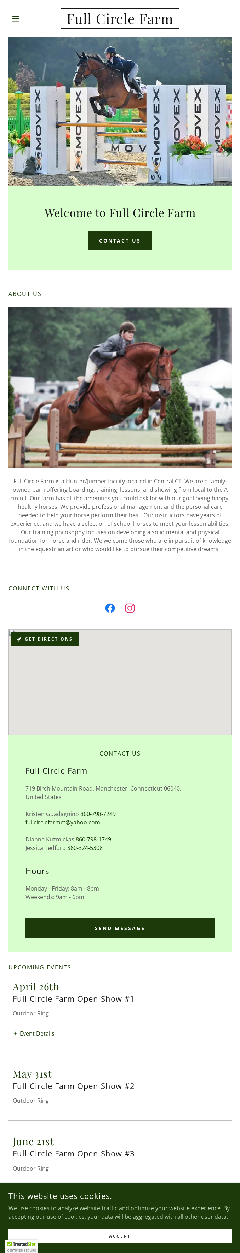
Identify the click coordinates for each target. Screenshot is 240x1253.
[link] (120, 18)
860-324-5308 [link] (85, 848)
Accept (120, 1236)
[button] (25, 19)
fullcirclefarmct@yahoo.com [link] (62, 822)
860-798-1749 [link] (93, 839)
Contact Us (120, 240)
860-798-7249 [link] (98, 814)
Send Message (120, 928)
